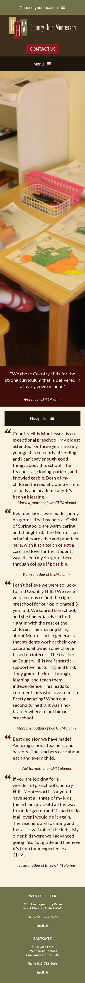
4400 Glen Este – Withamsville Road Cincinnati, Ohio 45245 (42, 951)
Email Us (42, 925)
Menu (39, 64)
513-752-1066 (47, 963)
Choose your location (38, 7)
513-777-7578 (47, 917)
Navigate (38, 419)
